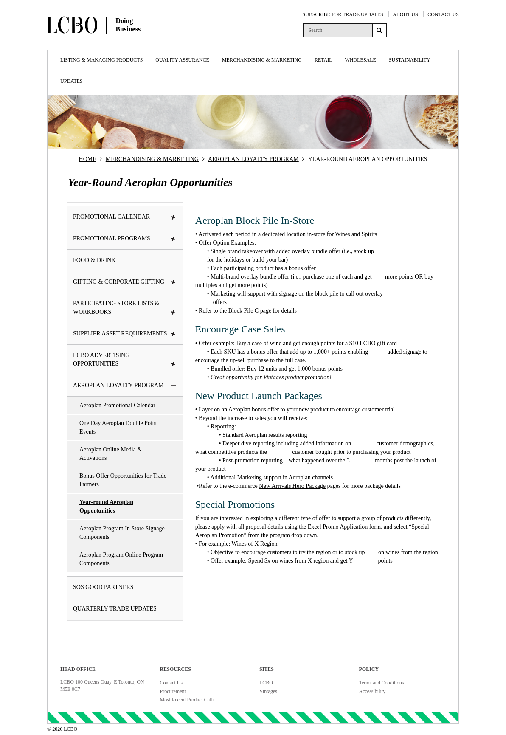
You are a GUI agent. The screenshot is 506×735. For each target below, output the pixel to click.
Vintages (268, 691)
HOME (87, 159)
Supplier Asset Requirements (124, 333)
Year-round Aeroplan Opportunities (106, 506)
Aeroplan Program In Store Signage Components (122, 532)
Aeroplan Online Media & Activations (110, 453)
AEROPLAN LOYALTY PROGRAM (253, 159)
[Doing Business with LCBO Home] (115, 42)
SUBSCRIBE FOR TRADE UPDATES (343, 14)
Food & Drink (94, 260)
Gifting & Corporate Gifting (124, 282)
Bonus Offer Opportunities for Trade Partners (122, 480)
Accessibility (372, 691)
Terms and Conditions (381, 683)
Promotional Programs (124, 238)
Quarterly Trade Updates (115, 608)
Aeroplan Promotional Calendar (117, 405)
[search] (337, 30)
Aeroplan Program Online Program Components (121, 559)
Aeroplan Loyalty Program (124, 385)
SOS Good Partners (103, 587)
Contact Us (171, 683)
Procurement (173, 691)
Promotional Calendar (124, 217)
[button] (173, 217)
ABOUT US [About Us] (405, 14)
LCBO (266, 683)
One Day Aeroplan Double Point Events (118, 427)
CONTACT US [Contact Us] (443, 14)
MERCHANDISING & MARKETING (152, 159)
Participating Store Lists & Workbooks (124, 307)
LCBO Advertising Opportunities (124, 359)
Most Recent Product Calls (187, 700)
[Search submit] (379, 30)
